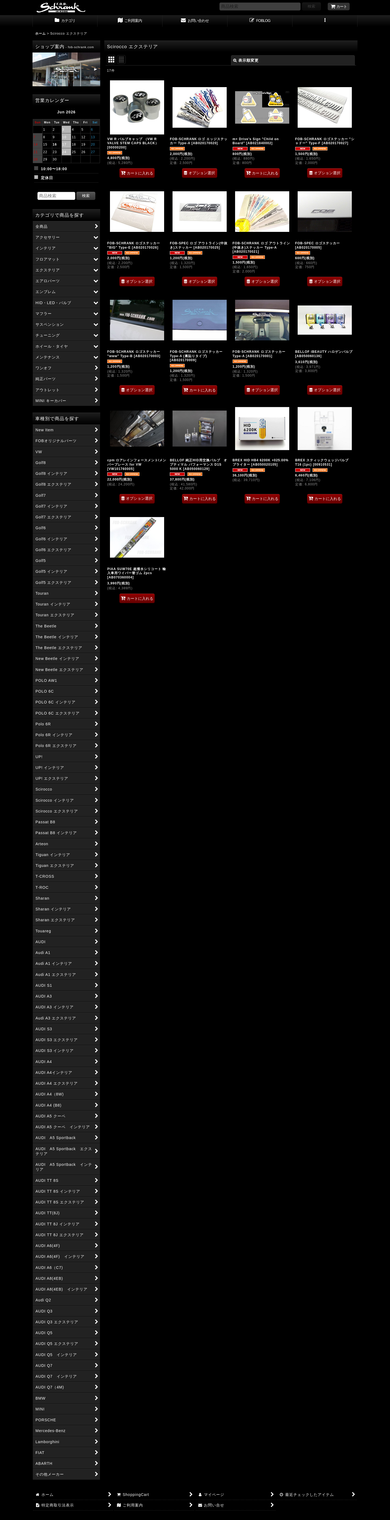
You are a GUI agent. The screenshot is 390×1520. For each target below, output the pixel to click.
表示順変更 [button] (246, 60)
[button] (325, 21)
